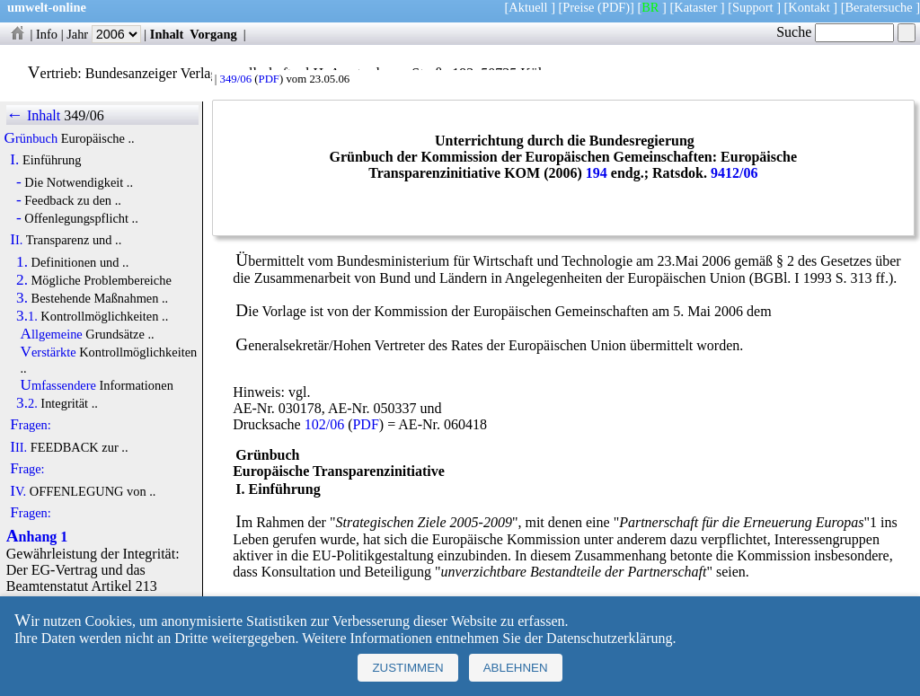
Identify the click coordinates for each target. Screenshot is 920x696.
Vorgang (213, 34)
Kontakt (808, 7)
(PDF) (613, 7)
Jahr (103, 34)
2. (22, 280)
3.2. (27, 403)
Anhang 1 (37, 536)
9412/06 (734, 173)
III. (18, 447)
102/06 (324, 424)
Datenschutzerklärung (609, 638)
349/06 (235, 79)
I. (14, 160)
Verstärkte (48, 352)
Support (753, 7)
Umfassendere (58, 385)
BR (650, 7)
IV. (18, 491)
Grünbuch (31, 138)
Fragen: (30, 425)
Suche (835, 32)
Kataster (695, 7)
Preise (578, 7)
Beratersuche (879, 7)
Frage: (27, 469)
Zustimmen (407, 667)
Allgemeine (52, 334)
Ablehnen (515, 667)
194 (596, 173)
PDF (269, 79)
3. (22, 298)
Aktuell (528, 7)
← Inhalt (33, 115)
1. (22, 262)
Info (47, 34)
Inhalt (167, 34)
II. (16, 240)
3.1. (27, 316)
